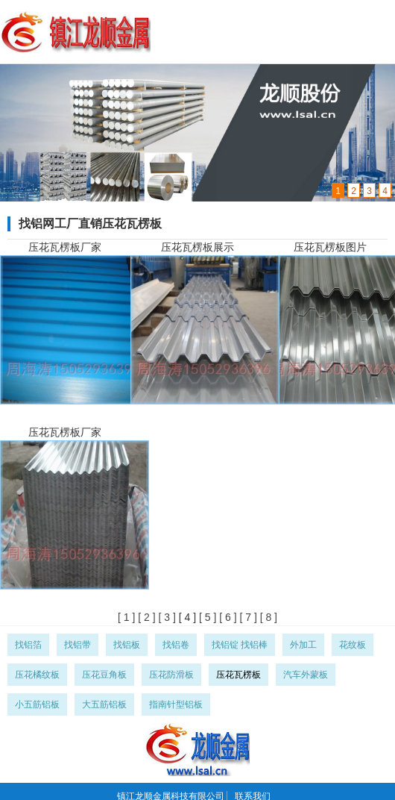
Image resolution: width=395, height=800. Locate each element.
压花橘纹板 (37, 674)
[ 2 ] (145, 617)
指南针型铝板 (176, 704)
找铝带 (77, 645)
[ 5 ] (206, 617)
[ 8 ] (267, 617)
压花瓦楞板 (238, 674)
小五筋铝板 (37, 704)
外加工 (303, 645)
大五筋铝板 (104, 704)
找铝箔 (28, 645)
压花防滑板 (171, 674)
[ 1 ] (126, 617)
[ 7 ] (247, 617)
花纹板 (352, 645)
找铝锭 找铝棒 (240, 645)
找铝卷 (175, 645)
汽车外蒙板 (305, 674)
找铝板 (126, 645)
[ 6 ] (226, 617)
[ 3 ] (166, 617)
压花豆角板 (104, 674)
